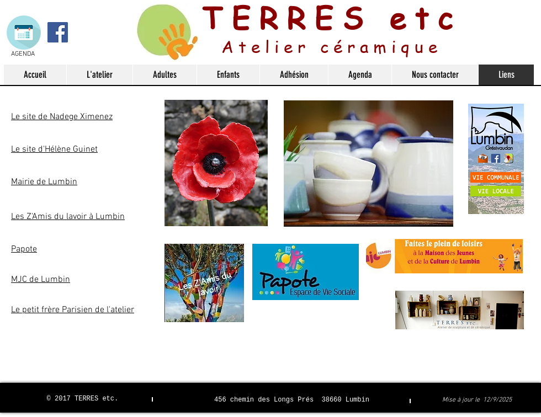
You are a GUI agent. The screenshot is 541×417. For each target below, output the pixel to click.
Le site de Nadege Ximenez (62, 116)
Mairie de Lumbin (44, 182)
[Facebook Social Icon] (57, 32)
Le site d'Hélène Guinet (54, 149)
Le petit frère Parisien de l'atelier (72, 310)
